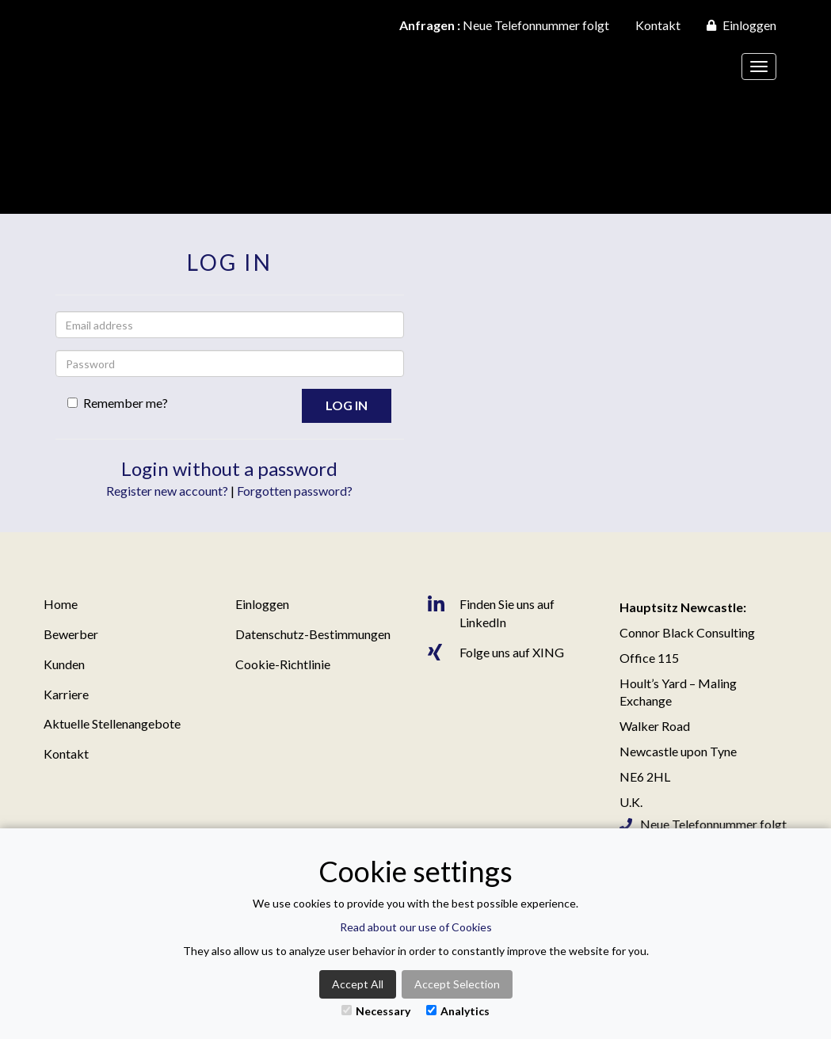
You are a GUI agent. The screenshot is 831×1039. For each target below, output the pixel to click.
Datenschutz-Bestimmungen (313, 633)
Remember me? (117, 402)
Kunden (64, 664)
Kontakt (657, 24)
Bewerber (71, 633)
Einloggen (741, 24)
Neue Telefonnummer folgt (504, 24)
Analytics (458, 1011)
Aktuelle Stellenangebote (112, 723)
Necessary (375, 1011)
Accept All (357, 984)
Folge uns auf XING (496, 652)
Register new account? (167, 490)
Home (61, 603)
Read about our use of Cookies (416, 927)
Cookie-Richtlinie (282, 664)
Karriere (66, 694)
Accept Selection (457, 984)
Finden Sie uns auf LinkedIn (491, 613)
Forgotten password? (295, 490)
